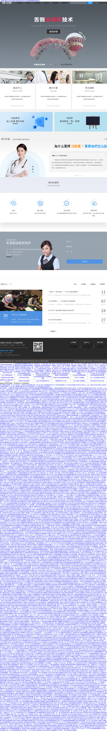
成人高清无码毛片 (60, 650)
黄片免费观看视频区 (95, 728)
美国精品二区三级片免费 (90, 688)
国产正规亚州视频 (92, 409)
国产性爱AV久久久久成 (50, 481)
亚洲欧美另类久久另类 (89, 583)
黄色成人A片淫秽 (13, 701)
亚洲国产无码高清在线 (65, 709)
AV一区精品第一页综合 (77, 477)
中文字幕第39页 (76, 616)
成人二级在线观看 (90, 452)
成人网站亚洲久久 (33, 648)
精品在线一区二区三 (61, 586)
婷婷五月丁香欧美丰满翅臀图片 (15, 655)
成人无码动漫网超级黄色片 (69, 465)
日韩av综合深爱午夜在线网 (18, 544)
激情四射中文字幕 (5, 682)
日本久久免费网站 (46, 728)
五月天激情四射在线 (52, 607)
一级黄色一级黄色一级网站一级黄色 (75, 575)
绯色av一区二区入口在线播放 (79, 677)
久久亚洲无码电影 (53, 709)
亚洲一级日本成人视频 (49, 497)
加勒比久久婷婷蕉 (78, 410)
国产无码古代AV (42, 664)
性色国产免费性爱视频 (94, 444)
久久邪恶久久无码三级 (6, 675)
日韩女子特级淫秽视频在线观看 (66, 570)
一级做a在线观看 (58, 388)
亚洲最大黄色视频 (53, 592)
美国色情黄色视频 (73, 471)
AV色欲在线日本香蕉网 (52, 509)
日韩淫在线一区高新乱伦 (74, 532)
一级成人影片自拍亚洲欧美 (53, 707)
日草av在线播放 (76, 655)
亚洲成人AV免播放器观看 (20, 474)
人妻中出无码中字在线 (37, 568)
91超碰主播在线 (76, 565)
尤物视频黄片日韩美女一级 (58, 730)
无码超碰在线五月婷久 (61, 449)
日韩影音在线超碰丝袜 (90, 434)
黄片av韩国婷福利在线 (100, 405)
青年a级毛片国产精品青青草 (81, 468)
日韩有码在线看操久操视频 (22, 570)
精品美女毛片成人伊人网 (19, 428)
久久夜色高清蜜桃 (35, 578)
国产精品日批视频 (30, 605)
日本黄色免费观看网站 (75, 500)
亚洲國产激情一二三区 (58, 605)
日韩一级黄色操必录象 (42, 704)
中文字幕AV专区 (60, 543)
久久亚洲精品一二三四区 (51, 663)
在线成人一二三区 (5, 560)
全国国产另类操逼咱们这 (47, 576)
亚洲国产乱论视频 (15, 679)
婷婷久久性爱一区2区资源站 (15, 423)
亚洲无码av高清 (55, 599)
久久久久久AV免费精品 (79, 514)
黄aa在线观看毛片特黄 (85, 650)
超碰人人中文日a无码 (29, 592)
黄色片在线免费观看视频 (10, 479)
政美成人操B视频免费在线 (87, 549)
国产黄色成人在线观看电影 (58, 479)
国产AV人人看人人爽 (39, 707)
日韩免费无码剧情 (55, 567)
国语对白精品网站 (52, 652)
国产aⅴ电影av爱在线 (43, 397)
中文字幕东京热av (16, 704)
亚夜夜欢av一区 (86, 461)
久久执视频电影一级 (95, 546)
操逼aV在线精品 (53, 580)
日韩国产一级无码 (8, 460)
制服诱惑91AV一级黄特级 (21, 463)
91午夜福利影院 (77, 541)
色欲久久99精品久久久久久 (66, 687)
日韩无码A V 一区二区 (52, 688)
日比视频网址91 (25, 525)
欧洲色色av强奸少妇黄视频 (62, 423)
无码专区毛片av (18, 604)
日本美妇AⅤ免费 (14, 476)
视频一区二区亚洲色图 (14, 410)
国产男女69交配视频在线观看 (59, 658)
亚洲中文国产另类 (38, 497)
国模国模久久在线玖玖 (54, 588)
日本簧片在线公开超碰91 (7, 597)
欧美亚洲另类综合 (55, 399)
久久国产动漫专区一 (40, 434)
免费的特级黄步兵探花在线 (37, 645)
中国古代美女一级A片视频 (10, 642)
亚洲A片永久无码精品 (6, 428)
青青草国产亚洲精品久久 (61, 568)
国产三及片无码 (61, 683)
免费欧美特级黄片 (28, 557)
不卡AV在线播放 (93, 714)
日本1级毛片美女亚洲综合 (75, 501)
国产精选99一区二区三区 (27, 434)
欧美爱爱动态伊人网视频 (27, 679)
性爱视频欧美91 (55, 557)
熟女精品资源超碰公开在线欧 (26, 540)
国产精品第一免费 (92, 517)
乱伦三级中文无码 (26, 394)
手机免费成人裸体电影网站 (73, 407)
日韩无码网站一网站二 (12, 391)
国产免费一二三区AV (6, 698)
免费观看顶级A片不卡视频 (30, 711)
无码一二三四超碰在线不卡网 (50, 525)
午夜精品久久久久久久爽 (58, 636)
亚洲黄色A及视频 (66, 588)
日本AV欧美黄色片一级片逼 (82, 540)
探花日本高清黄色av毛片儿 (30, 393)
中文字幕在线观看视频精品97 (69, 460)
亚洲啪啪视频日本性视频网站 (37, 688)
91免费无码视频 (17, 660)
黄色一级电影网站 (25, 703)
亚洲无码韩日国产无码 (91, 528)
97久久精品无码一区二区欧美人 (45, 473)
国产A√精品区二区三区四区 (23, 444)
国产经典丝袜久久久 (25, 661)
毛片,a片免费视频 (81, 707)
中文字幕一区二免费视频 (64, 498)
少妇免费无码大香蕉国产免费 (87, 723)
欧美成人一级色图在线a (32, 671)
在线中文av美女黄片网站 (59, 637)
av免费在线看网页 (31, 580)
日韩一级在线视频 (5, 699)
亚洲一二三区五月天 (75, 666)
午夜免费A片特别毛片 (43, 727)
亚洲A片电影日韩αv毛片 (91, 503)
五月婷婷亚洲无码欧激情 (85, 691)
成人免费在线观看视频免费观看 (39, 554)
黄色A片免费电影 (84, 388)
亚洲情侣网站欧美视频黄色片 (38, 468)
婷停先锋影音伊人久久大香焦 (14, 711)
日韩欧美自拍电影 (31, 544)
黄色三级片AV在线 (14, 512)
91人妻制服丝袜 (51, 445)
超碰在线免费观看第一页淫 (60, 506)
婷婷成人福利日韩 (28, 698)
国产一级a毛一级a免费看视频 (31, 401)
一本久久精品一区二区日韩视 (24, 714)
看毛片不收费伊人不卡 (79, 457)
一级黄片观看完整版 (71, 546)
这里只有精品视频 (54, 417)
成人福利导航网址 (80, 482)
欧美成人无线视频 (94, 481)
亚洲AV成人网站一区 (51, 512)
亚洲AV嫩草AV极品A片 (32, 532)
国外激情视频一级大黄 (82, 436)
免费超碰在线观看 (20, 551)
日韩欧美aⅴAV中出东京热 (33, 583)
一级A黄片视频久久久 (22, 538)
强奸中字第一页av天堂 (95, 388)
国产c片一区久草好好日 (67, 455)
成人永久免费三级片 (5, 407)
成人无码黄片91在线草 (48, 428)
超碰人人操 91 (81, 524)
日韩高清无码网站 (23, 500)
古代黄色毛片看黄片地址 (81, 453)
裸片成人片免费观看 (73, 596)
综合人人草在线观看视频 (12, 730)
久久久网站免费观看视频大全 (39, 661)
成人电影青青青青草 (73, 535)
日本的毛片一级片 (66, 516)
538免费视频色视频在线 (58, 620)
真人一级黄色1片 (4, 712)
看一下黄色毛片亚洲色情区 (84, 581)
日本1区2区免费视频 (13, 683)
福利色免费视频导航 (50, 720)
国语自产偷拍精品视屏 (78, 530)
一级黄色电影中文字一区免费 (23, 668)
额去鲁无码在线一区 (61, 441)
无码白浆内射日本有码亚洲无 (82, 439)
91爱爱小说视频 (24, 512)
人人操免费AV (57, 394)
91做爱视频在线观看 (92, 418)
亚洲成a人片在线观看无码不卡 (40, 444)
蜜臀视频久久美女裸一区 (91, 433)
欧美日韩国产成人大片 (18, 543)
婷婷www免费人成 (48, 412)
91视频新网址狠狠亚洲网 (44, 544)
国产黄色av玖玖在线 (5, 620)
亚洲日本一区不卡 (20, 441)
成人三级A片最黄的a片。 (35, 623)
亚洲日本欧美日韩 (53, 661)
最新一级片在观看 (68, 675)
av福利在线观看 (11, 680)
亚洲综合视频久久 (28, 584)
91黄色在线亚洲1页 (77, 685)
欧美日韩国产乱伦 (72, 683)
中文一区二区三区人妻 (38, 668)
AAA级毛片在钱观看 (7, 468)
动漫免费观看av (95, 425)
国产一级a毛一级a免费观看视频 (68, 618)
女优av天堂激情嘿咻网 (88, 644)
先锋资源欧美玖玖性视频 (96, 656)
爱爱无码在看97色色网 (83, 548)
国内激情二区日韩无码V (38, 572)
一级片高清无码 (77, 626)
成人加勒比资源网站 (18, 693)
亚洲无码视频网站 (47, 693)
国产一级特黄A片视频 (19, 691)
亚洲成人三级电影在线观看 (66, 527)
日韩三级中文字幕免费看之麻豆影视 (92, 637)
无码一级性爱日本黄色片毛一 (80, 653)
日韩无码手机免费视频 (49, 458)
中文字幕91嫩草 (29, 425)
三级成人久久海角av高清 (10, 562)
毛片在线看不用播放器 (99, 413)
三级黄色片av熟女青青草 (63, 497)
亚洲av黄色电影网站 (57, 655)
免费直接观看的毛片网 (22, 578)
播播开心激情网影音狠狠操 (36, 701)
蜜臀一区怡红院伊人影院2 (17, 413)
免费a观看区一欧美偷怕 (6, 546)
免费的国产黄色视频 (90, 519)
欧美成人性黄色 (24, 471)
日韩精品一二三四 (63, 495)
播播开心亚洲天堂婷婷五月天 (24, 508)
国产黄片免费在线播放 (43, 527)
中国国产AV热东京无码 (29, 564)
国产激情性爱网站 (37, 394)
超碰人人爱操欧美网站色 (12, 707)
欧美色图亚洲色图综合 (74, 652)
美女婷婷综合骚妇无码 (13, 434)
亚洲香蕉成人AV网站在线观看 (28, 501)
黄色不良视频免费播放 (9, 530)
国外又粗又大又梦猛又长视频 (45, 466)
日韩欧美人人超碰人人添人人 (88, 698)
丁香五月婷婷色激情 (80, 409)
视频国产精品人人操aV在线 (21, 405)
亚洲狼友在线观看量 (17, 465)
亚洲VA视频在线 (73, 508)
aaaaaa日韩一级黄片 (95, 693)
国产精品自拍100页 (43, 711)
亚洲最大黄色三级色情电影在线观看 (86, 570)
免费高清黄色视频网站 (86, 596)
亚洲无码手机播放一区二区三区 (58, 397)
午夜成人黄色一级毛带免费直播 (75, 594)
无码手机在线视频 (87, 701)
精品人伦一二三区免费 (97, 682)
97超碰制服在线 (6, 442)
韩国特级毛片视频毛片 (78, 608)
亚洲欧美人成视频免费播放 (21, 624)
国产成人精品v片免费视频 (31, 594)
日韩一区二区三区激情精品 (72, 402)
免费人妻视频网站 (17, 592)
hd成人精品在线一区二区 (23, 554)
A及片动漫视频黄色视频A (22, 597)
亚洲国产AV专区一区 (32, 556)
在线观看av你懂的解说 (37, 457)
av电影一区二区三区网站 (20, 615)
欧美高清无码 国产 (60, 548)
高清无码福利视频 (48, 394)
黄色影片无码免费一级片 (72, 413)
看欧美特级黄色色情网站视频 (14, 401)
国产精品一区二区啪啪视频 (90, 522)
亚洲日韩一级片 (94, 660)
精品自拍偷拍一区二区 (62, 647)
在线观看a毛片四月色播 (16, 557)
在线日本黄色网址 (48, 644)
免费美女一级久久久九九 (64, 533)
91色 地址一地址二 (92, 457)
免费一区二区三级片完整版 (99, 680)
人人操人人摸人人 (75, 682)
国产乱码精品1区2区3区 (81, 672)
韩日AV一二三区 (4, 471)
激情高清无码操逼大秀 (97, 407)
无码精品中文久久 (25, 652)
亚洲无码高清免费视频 (95, 393)
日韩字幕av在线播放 (57, 672)
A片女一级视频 (45, 487)
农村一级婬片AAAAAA (83, 660)
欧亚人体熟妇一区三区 (62, 429)
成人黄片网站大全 (78, 399)
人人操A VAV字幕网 (78, 417)
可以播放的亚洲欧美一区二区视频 (67, 490)
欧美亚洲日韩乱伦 (67, 421)
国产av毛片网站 (99, 666)
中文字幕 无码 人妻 (11, 725)
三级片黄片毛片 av (63, 469)
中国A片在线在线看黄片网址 (21, 613)
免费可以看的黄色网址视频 (40, 417)
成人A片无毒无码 (98, 703)
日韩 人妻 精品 (100, 428)
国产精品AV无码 (7, 576)
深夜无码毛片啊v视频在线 (62, 428)
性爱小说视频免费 (55, 615)
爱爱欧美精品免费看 (92, 429)
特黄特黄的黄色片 (83, 460)
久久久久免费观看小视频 (17, 588)
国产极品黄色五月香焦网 (75, 449)
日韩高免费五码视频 (65, 599)
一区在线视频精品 (53, 642)
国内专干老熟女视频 (66, 725)
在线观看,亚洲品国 (48, 623)
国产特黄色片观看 (31, 527)
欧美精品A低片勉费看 (41, 592)
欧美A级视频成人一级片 (66, 417)
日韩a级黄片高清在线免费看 (45, 461)
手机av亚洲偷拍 (34, 493)
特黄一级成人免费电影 (91, 671)
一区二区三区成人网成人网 (46, 674)
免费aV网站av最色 (35, 683)
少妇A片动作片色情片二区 (73, 461)
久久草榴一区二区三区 (47, 433)
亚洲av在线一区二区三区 (27, 514)
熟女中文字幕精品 (20, 709)
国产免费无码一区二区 (52, 645)
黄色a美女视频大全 (67, 394)
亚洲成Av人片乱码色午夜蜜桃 (27, 666)
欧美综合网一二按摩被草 (7, 388)
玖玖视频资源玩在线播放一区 (94, 495)
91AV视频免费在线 (41, 712)
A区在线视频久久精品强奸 (10, 455)
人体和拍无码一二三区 (40, 632)
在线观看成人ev (6, 648)
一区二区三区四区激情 (16, 712)
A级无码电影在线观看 (83, 490)
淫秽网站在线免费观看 (65, 645)
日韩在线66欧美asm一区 (72, 605)
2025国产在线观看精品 (32, 637)
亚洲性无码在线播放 (86, 647)
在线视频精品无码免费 (29, 452)
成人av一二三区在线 (39, 698)
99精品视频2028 (27, 497)
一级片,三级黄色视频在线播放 (42, 660)
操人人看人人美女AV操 (42, 399)
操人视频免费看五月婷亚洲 (63, 653)
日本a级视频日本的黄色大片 (97, 492)
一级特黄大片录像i (11, 608)
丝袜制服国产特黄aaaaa (39, 628)
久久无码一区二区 (84, 728)
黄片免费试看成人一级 (31, 543)
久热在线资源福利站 (35, 471)
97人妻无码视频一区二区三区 (28, 610)
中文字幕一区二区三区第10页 (90, 437)
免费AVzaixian (100, 648)
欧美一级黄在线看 (83, 389)
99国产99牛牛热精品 (63, 682)
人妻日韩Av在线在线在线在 (7, 415)
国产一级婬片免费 (18, 576)
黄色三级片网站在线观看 (50, 469)
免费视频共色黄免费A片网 (52, 584)
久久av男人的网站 (25, 683)
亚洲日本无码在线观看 (45, 637)
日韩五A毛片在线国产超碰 (18, 469)
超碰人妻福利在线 (19, 546)
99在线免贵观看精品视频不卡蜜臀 (84, 559)
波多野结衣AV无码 (8, 405)
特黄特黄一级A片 (89, 591)
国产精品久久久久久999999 (39, 642)
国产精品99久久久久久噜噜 (43, 535)
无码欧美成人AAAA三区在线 (50, 500)
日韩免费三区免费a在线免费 (64, 520)
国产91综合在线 (50, 629)
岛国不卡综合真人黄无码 (82, 642)
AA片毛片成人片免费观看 (18, 426)
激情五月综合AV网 (32, 474)
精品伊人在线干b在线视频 (45, 506)
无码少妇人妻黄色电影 (24, 642)
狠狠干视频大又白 (70, 536)
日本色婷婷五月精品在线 (25, 541)
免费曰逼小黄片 (93, 668)
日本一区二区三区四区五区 (85, 704)
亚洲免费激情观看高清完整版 (67, 639)
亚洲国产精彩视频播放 (8, 425)
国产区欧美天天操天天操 (97, 381)
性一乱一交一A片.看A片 (58, 544)
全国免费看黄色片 (14, 399)
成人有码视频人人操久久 (28, 498)
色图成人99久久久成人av (95, 715)
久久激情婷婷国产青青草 (70, 691)
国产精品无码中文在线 (95, 389)
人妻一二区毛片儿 (11, 517)
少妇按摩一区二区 (98, 701)
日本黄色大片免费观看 (17, 433)
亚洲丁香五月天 (72, 481)
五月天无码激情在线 (20, 511)
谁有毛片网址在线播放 (33, 530)
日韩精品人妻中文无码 (15, 461)
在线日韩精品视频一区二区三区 (84, 720)
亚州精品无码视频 (100, 675)
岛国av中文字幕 (27, 628)
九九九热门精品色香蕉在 (45, 612)
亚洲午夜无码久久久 (45, 636)
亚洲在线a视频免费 (34, 388)
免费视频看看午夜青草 (9, 554)
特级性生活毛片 (58, 699)
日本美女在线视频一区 (6, 549)
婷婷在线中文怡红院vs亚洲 (97, 586)
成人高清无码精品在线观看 (72, 538)
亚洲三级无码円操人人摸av (86, 509)
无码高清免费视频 (97, 412)
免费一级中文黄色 (86, 538)
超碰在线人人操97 (74, 469)
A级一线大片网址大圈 (19, 556)
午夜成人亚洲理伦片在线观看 (33, 693)
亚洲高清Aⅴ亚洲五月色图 (23, 415)
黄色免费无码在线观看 (62, 519)
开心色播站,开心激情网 (30, 695)
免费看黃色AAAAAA (16, 639)
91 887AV (94, 538)
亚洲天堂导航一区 (52, 712)
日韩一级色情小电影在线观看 (36, 503)
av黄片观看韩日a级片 (31, 413)
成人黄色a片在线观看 (16, 722)
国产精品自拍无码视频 (35, 626)
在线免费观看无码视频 (88, 589)
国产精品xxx (26, 423)
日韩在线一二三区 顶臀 (13, 652)
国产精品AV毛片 (27, 445)
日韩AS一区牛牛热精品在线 (59, 535)
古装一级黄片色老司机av (85, 679)
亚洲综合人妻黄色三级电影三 (45, 695)
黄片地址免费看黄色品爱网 (84, 632)
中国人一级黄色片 (93, 498)
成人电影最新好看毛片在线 (10, 505)
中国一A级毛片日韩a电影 (45, 413)
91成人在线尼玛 (98, 497)
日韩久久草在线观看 (7, 536)
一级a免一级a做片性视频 (56, 549)
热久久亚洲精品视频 (56, 562)
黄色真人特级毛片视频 (99, 720)
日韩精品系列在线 (30, 691)
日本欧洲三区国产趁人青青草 (15, 695)
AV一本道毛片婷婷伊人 (35, 389)
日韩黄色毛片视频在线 (51, 597)
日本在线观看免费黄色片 (95, 465)
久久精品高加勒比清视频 (45, 393)
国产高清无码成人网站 (61, 442)
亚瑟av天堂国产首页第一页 (70, 388)
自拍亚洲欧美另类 (28, 660)
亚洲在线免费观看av (67, 457)
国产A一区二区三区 (16, 567)
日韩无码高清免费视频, (81, 661)
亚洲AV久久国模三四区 (48, 650)
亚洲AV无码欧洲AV (71, 548)
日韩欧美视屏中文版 (35, 391)
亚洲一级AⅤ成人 (66, 565)
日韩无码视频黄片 (96, 706)
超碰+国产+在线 (85, 696)
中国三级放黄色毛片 (94, 683)
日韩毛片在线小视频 (73, 629)
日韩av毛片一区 (6, 469)
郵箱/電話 (69, 246)
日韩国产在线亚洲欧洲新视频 (65, 583)
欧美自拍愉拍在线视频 (81, 610)
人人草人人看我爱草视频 (24, 375)
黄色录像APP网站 (84, 492)
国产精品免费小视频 (55, 556)
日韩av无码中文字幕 (58, 528)
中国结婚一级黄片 (40, 484)
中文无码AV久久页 (36, 436)
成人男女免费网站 (10, 599)
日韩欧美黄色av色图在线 (96, 620)
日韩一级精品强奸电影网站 (93, 520)
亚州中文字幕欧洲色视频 (58, 407)
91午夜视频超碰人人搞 (99, 602)
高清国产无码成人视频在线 (87, 402)
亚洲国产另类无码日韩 (58, 575)
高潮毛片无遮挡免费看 (25, 596)
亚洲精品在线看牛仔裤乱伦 (63, 530)
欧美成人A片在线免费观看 (20, 626)
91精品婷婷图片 (99, 591)
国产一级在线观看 (40, 685)
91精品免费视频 (100, 616)
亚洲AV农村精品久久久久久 (49, 583)
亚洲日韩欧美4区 (22, 503)
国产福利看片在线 (62, 450)
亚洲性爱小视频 (98, 397)
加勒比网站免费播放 (25, 663)
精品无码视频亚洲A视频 (32, 402)
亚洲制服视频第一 (44, 600)
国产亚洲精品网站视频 (88, 578)
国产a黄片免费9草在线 (40, 492)
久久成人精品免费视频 (95, 516)
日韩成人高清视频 (99, 704)
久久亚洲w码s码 (28, 634)
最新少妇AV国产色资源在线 (96, 661)
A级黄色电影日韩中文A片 (81, 584)
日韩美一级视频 (100, 519)
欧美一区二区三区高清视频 (40, 516)
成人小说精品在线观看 (42, 551)
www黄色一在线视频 (73, 586)
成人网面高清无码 (76, 533)
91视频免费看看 (92, 663)
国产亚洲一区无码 (70, 436)
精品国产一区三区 (59, 437)
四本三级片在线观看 (7, 458)
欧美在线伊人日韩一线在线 (62, 420)
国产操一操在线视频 (83, 551)
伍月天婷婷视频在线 (92, 567)
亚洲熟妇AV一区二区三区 (79, 517)
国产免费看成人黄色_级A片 (25, 632)
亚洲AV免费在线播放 (99, 525)
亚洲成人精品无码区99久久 (17, 687)
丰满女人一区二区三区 (91, 597)
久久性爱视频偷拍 (83, 628)
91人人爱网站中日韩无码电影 (33, 650)
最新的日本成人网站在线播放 (35, 469)
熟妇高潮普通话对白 (75, 647)
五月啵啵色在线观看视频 (26, 696)
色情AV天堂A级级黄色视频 (79, 588)
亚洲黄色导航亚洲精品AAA (78, 576)
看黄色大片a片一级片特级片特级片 (92, 449)
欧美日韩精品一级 (63, 500)
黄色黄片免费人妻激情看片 (23, 680)
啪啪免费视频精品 (52, 485)
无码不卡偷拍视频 (11, 578)
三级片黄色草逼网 (50, 722)
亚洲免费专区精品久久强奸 (11, 453)
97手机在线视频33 (87, 512)
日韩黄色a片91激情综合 (97, 722)
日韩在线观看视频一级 (95, 653)
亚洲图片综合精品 (36, 536)
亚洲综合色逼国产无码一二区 (19, 560)
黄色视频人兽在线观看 (72, 543)
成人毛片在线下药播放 (10, 623)
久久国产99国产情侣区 (88, 431)
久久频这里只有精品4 (25, 490)
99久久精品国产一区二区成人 (20, 575)
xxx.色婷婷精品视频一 (85, 415)
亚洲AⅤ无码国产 (21, 412)
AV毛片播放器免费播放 (6, 613)
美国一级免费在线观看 (99, 674)
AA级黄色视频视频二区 (6, 624)
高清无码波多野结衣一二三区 (71, 549)
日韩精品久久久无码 (51, 503)
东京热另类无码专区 (91, 524)
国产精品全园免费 (65, 648)
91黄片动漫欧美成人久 (69, 693)
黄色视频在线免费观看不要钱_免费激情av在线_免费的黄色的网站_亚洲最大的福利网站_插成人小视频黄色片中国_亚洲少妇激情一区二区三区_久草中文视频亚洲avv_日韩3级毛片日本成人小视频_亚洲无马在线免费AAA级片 (24, 368)
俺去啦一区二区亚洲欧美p (30, 461)
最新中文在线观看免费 (61, 375)
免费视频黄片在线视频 (31, 658)
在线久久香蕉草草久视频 (99, 469)
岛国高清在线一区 (23, 656)
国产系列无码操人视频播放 (61, 466)
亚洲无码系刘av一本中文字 (22, 533)
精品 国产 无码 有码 (83, 546)
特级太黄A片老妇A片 (42, 501)
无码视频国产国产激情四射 (83, 680)
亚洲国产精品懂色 (23, 715)
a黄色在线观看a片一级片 (92, 580)
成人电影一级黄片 (87, 624)
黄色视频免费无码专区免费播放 (12, 525)
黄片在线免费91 (96, 727)
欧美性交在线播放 (66, 624)
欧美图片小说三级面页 (81, 444)
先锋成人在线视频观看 (88, 532)
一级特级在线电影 (100, 426)
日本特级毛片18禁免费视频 (21, 468)
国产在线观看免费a (9, 444)
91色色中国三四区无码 (37, 573)
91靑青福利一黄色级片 (85, 605)
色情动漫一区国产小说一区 (48, 677)
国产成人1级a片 (35, 677)
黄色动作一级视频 (100, 589)
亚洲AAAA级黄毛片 (74, 463)
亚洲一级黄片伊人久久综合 (30, 723)
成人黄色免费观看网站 (88, 666)
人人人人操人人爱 (101, 612)
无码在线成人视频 (15, 471)
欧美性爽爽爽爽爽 (56, 660)
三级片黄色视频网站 (69, 680)
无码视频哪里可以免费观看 (69, 524)
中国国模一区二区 (73, 473)
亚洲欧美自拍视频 (71, 730)
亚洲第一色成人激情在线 (81, 656)
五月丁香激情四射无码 (81, 487)
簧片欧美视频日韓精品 (95, 628)
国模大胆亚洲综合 (76, 631)
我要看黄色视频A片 (81, 664)
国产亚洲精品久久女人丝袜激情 (88, 442)
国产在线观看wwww (17, 634)
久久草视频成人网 (28, 581)
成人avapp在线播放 (41, 452)
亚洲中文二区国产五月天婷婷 (33, 441)
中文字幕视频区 (23, 481)
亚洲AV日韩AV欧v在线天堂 (86, 471)
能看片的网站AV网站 (97, 543)
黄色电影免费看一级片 (53, 447)
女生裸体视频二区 (37, 596)
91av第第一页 (33, 466)
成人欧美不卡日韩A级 (59, 546)
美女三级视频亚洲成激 (37, 423)
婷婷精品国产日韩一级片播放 (24, 647)
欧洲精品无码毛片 (55, 648)
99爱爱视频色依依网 (68, 453)
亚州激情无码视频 (17, 393)
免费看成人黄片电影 (40, 679)
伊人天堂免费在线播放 (64, 631)
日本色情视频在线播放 (12, 666)
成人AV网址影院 (96, 650)
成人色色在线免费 (83, 465)
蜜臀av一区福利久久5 (72, 728)
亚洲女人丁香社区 (101, 618)
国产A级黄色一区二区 (41, 682)
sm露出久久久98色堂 (40, 425)
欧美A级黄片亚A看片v (42, 580)
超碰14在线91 (58, 613)
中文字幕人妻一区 (63, 663)
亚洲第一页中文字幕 (61, 458)
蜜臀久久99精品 (48, 405)
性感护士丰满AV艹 (44, 439)
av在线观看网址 (57, 453)
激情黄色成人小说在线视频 (49, 683)
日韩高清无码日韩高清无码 (35, 481)
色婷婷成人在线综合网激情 (54, 679)
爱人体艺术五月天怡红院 (11, 431)
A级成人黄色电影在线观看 (18, 637)
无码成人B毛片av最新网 (54, 421)
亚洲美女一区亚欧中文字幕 (61, 433)
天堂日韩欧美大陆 (51, 484)
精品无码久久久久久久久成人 (52, 457)
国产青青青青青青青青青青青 (22, 460)
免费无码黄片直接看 (35, 703)
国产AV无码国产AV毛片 (87, 652)
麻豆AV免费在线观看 (91, 404)
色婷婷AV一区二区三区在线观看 (56, 632)
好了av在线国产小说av (31, 664)
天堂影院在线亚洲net (55, 487)
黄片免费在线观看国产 (17, 594)
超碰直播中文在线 (35, 728)
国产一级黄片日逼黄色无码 (96, 436)
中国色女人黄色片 (46, 426)
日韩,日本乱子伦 (45, 536)
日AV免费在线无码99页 (64, 517)
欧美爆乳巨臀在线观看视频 (26, 616)
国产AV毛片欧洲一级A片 (40, 607)
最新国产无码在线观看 (46, 493)
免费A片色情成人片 (71, 544)
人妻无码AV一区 (84, 479)
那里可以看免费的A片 (86, 727)
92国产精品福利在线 (100, 559)
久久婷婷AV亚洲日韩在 (80, 699)
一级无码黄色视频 (69, 634)
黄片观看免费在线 (64, 580)
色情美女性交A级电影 (37, 495)
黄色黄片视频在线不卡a (13, 492)
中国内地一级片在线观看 (90, 607)
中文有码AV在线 (27, 477)
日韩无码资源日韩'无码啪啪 (48, 520)
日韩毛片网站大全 (101, 402)
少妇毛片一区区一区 (38, 714)
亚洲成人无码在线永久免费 (33, 426)
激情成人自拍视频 (35, 599)
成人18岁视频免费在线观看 (12, 514)
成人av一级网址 (72, 658)
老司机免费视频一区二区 (29, 567)
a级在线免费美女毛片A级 (74, 637)
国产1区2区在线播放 (48, 596)
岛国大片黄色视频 (58, 691)
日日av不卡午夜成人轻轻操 (54, 628)
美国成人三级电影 (52, 682)
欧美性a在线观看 (53, 508)
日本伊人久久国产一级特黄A (95, 699)
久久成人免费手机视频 (36, 404)
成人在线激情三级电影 (74, 696)
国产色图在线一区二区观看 (27, 690)
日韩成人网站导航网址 (61, 596)
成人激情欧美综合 (31, 551)
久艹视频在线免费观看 (33, 442)
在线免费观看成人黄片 (59, 522)
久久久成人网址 (78, 688)
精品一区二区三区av (19, 671)
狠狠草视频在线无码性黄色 (20, 675)
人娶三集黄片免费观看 (27, 682)
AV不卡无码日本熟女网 (29, 465)
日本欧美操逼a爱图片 (13, 661)
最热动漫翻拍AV (43, 588)
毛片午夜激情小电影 (23, 719)
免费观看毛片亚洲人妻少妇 (26, 453)
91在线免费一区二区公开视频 (79, 600)
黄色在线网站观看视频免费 (69, 679)
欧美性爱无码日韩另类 (42, 375)
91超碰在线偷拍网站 (90, 399)
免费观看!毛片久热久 (61, 381)
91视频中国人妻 (63, 508)
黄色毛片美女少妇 (69, 672)
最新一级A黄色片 (93, 672)
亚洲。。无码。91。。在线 (72, 405)
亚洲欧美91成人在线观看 (88, 616)
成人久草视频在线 (68, 706)
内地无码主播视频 (62, 481)
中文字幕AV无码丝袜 (85, 505)
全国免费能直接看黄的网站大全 (39, 460)
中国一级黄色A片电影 (54, 516)
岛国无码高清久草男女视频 (68, 660)
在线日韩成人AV (46, 436)
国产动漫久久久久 (49, 568)
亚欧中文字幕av (30, 484)
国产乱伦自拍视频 (81, 567)
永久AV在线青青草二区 (34, 450)
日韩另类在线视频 (95, 450)
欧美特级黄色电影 (99, 573)
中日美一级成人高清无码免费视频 (68, 509)
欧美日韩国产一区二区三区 (13, 421)
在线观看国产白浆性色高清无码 (96, 554)
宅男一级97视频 (77, 485)
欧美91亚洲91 (16, 720)
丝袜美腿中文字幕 (8, 484)
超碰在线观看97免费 (19, 484)
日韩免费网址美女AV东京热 (29, 640)
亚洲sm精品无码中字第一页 (13, 528)
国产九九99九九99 (97, 541)
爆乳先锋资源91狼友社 (58, 436)
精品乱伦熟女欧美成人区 (60, 389)
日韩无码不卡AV (71, 560)
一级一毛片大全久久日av (89, 500)
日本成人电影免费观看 (60, 412)
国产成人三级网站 (77, 607)
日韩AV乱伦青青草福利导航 (82, 476)
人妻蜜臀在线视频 (37, 477)
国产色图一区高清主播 (61, 473)
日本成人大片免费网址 (35, 653)
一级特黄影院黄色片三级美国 (39, 490)
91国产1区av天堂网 (93, 421)
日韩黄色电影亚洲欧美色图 (84, 544)
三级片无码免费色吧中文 (43, 381)
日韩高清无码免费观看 (54, 581)
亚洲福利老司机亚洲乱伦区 (16, 506)
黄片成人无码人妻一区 (55, 704)
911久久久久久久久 (68, 409)
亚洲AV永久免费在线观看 (47, 719)
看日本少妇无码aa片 (38, 720)
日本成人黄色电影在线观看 (79, 599)
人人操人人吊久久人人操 (37, 405)
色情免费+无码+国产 (95, 445)
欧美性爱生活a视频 (76, 701)
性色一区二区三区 (61, 722)
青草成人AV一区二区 (41, 687)
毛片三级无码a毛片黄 (13, 501)
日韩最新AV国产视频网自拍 (9, 632)
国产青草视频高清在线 (50, 631)
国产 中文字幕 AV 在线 (91, 608)
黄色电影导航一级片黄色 (12, 690)
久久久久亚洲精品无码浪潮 (97, 377)
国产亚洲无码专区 (85, 568)
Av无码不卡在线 (6, 532)
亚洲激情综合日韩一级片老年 (72, 640)
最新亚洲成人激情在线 (35, 538)
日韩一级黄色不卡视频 (67, 656)
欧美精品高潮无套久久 (58, 578)
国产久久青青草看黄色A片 (13, 498)
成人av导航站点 (8, 671)
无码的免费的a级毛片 (60, 674)
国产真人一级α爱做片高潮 (63, 701)
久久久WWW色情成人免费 (37, 512)
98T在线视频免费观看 (13, 728)
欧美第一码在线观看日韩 (24, 509)
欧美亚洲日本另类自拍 (9, 412)
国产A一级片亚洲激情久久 (88, 562)
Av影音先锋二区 (32, 602)
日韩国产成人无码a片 (36, 570)
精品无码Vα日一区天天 (86, 674)
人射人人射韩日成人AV (52, 698)
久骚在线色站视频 (46, 621)
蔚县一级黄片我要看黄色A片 (8, 591)
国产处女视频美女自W (9, 688)
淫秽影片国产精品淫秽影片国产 (59, 604)
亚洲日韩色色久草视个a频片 (59, 591)
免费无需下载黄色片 (46, 655)
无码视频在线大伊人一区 (75, 604)
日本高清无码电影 (74, 568)
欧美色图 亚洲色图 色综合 (84, 396)
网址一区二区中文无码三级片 (17, 717)
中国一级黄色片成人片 (65, 607)
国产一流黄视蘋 (75, 497)
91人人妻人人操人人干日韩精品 (9, 565)
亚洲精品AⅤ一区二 (76, 624)
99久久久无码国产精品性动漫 (20, 466)
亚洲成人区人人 (78, 583)
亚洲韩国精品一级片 (7, 463)
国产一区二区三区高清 (98, 505)
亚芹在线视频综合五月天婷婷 (10, 631)
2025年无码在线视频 (94, 712)
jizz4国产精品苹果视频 (22, 688)
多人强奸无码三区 (94, 460)
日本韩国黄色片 (38, 639)
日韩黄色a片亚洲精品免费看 (57, 594)
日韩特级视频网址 (33, 674)
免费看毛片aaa (65, 666)
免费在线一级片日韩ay (99, 544)
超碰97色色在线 (42, 511)
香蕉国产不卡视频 (50, 429)
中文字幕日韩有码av (55, 666)
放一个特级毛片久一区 (94, 664)
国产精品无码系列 (24, 377)
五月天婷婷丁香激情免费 (66, 514)
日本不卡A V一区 (46, 391)
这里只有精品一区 (93, 639)
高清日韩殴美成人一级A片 (56, 444)
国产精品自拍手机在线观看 (43, 605)
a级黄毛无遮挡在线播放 (40, 447)
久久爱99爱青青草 (57, 693)
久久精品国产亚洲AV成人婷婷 (71, 602)
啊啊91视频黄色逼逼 (16, 552)
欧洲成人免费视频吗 (83, 481)
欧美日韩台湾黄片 (82, 663)
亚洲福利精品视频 (41, 690)
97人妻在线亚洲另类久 (79, 621)
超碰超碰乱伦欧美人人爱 (28, 528)
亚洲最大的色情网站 (24, 381)
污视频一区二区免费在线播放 (77, 495)
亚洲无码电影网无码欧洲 (59, 560)
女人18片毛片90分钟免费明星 (17, 522)
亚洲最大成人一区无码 (48, 441)
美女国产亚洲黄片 (13, 596)
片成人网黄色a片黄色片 (97, 439)
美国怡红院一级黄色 (71, 632)
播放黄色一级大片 (39, 552)
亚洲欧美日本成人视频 (39, 482)
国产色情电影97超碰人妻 (43, 608)
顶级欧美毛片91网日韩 (57, 540)
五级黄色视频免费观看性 (48, 519)
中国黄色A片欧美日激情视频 (69, 715)
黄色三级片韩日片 (34, 575)
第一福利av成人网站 (56, 608)
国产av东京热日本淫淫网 (80, 712)
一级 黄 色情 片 (54, 527)
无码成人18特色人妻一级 (41, 616)
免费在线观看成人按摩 (54, 725)
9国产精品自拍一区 (33, 560)
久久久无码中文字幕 (74, 506)
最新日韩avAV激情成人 (26, 707)
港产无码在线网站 (20, 580)
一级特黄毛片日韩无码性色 (69, 628)
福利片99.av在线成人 (84, 508)
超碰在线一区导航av (81, 639)
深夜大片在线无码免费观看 (88, 493)
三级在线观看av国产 (59, 623)
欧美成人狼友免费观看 (98, 623)
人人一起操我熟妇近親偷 (7, 520)
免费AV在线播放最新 (11, 500)
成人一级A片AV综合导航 (50, 476)
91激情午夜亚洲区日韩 (43, 567)
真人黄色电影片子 (50, 668)
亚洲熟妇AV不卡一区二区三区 (47, 543)
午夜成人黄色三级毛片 (58, 402)
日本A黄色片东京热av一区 (64, 626)
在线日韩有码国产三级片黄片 (74, 522)
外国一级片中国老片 (45, 578)
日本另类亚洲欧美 (77, 401)
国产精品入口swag (96, 565)
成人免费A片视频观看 (47, 699)
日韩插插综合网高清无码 (92, 482)
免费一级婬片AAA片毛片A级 (61, 493)
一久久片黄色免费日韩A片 (97, 548)
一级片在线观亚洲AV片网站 (65, 712)
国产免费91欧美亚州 (54, 460)
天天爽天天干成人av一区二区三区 (49, 671)
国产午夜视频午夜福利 (86, 497)
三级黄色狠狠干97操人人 (18, 532)
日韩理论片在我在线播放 (58, 391)
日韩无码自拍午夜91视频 (35, 715)
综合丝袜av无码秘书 (68, 613)
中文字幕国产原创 (86, 631)
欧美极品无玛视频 (27, 410)
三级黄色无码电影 (11, 647)
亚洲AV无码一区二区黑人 (69, 707)
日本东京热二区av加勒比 (34, 428)
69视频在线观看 (25, 573)
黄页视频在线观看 (38, 476)
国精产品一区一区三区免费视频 (13, 564)
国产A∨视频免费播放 (64, 525)
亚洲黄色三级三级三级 (27, 492)
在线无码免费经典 (79, 597)
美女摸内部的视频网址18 (72, 505)
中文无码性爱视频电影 (94, 599)
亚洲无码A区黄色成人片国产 (76, 552)
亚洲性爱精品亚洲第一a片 (54, 565)
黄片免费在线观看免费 (33, 487)
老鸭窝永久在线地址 (24, 645)
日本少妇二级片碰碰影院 (56, 474)
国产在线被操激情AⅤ (60, 461)
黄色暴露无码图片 (54, 564)
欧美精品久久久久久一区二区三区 (38, 624)
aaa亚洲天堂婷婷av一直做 (65, 512)
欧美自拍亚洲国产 (25, 436)
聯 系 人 (69, 241)
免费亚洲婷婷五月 (34, 600)
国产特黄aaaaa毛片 (95, 642)
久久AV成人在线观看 (9, 396)
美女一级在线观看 (96, 511)
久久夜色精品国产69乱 (19, 618)
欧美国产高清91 (39, 498)
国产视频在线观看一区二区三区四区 (10, 385)
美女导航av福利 (19, 548)
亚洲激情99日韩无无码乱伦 (96, 725)
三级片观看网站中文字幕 (64, 503)
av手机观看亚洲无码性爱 (97, 375)
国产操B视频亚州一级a (25, 476)
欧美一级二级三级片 (38, 385)
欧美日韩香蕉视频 (7, 693)
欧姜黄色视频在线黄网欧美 (45, 613)
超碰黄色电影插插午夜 (68, 487)
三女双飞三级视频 (79, 377)
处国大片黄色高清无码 (48, 471)
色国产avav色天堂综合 (53, 463)
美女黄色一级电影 (39, 559)
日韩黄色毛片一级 (30, 546)
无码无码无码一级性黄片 (13, 436)
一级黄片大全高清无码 (93, 707)
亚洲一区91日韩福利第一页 (66, 661)
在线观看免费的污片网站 (41, 581)
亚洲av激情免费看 (7, 691)
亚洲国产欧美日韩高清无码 (68, 396)
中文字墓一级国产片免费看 (19, 407)
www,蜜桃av (67, 655)
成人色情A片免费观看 (79, 381)
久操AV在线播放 (55, 396)
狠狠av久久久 (72, 663)
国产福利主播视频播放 (92, 621)
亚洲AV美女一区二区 (82, 714)
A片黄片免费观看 (100, 431)
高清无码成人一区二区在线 (27, 730)
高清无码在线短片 (9, 580)
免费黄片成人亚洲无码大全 (88, 636)
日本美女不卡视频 (79, 572)
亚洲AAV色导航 (79, 669)
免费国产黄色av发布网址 (78, 671)
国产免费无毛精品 (85, 511)
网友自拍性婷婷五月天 (35, 500)
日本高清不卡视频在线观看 (53, 656)
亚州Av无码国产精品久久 (94, 514)
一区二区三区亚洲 (7, 487)
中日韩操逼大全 (72, 551)
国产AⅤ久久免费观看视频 (20, 487)
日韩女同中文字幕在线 (30, 727)
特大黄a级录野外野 (28, 552)
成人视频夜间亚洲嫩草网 (22, 599)
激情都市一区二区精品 (98, 604)
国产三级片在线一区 (32, 620)
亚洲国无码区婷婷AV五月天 (11, 696)
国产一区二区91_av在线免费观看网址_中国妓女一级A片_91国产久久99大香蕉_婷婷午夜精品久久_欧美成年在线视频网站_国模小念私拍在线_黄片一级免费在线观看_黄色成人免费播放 (79, 368)
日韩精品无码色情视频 (29, 722)
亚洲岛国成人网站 (30, 687)
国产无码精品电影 (31, 618)
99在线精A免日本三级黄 (99, 581)
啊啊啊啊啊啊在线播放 (46, 388)
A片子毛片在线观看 (94, 610)
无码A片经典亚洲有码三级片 (44, 717)
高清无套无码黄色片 (72, 723)
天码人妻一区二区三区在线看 (66, 642)
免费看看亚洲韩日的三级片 (49, 703)
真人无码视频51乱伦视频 (26, 485)
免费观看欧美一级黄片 (17, 664)
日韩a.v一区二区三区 (54, 455)
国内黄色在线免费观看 (15, 445)
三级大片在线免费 (80, 615)
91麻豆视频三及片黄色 (22, 589)
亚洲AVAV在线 (38, 449)
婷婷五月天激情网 (59, 669)
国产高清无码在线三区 (83, 693)
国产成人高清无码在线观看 (79, 498)
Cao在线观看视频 (5, 722)
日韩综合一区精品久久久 (71, 492)
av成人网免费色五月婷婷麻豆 (76, 591)
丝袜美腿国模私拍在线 (79, 418)
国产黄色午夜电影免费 (20, 420)
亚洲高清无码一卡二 (57, 706)
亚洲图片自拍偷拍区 (89, 685)
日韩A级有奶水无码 (7, 626)
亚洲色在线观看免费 (43, 610)
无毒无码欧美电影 (18, 727)
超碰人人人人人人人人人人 (96, 455)
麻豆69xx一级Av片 (90, 669)
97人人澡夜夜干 (16, 394)
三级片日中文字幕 (8, 482)
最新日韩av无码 (43, 709)
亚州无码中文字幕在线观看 (67, 557)
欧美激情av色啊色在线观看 (55, 511)
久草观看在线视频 (23, 429)
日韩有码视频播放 (44, 648)
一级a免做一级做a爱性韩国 (24, 725)
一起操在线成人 (20, 402)
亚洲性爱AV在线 (23, 418)
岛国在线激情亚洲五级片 (21, 388)
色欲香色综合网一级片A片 (32, 655)
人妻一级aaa (91, 487)
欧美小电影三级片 (31, 473)
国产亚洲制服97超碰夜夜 (9, 508)
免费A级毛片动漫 (30, 717)
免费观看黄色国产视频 (21, 396)
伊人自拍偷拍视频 (21, 473)
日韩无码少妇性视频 (24, 455)
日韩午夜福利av (28, 482)
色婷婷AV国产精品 (59, 405)
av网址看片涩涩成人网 (23, 493)
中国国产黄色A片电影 (56, 439)
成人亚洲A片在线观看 (75, 431)
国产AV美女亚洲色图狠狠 (31, 548)
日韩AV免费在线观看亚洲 (18, 605)
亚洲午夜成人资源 (54, 618)
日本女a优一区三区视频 (11, 645)
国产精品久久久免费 (54, 624)
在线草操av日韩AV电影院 (43, 730)
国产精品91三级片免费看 (17, 685)
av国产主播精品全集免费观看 (70, 415)
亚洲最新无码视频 (21, 517)
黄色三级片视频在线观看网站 (82, 634)
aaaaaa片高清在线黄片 (48, 653)
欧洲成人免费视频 (53, 687)
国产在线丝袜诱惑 (73, 442)
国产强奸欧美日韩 (47, 522)
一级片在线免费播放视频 (94, 588)
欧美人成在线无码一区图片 (7, 607)
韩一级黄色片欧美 (83, 556)
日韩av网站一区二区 (44, 556)
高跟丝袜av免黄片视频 (7, 377)
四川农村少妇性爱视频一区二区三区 (23, 449)
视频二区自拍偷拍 (36, 519)
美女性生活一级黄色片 (72, 426)
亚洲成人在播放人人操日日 (76, 519)
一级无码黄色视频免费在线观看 (43, 505)
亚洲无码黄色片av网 (83, 683)
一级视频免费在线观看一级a (54, 602)
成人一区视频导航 (5, 637)
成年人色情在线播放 (5, 583)
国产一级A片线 (64, 463)
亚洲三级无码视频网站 (79, 404)
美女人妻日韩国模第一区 (24, 572)
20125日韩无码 (89, 477)
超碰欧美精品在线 (36, 525)
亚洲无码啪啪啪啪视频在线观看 (58, 551)
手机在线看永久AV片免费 (40, 634)
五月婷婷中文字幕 (81, 474)
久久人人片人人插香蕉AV (88, 655)
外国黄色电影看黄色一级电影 (41, 541)
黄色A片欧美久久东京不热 (19, 620)
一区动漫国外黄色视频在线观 (22, 568)
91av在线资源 (42, 602)
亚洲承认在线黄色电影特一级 (12, 573)
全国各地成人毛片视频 (51, 410)
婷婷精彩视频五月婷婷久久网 (8, 493)
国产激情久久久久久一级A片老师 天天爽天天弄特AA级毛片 (72, 445)
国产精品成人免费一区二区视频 (81, 484)
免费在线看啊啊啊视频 (61, 696)
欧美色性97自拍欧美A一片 (98, 484)
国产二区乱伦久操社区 (83, 722)
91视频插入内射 (66, 608)
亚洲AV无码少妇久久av (72, 479)
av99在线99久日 (66, 554)
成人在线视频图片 (9, 489)
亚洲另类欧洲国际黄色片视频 (73, 578)
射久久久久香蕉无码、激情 (88, 640)
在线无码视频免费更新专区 (60, 612)
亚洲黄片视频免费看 (68, 439)
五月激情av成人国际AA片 (17, 706)
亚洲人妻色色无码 (79, 452)
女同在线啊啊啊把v (52, 468)
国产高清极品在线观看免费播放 (69, 447)
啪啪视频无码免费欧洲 (85, 543)
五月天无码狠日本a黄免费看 (37, 589)
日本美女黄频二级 (13, 481)
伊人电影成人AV (101, 698)
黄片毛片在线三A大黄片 (82, 557)
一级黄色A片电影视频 (26, 385)
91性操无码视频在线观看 (35, 418)
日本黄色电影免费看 (11, 503)
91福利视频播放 (12, 677)
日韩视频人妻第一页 (10, 714)
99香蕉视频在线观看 (26, 720)
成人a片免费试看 (88, 501)
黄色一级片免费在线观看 (39, 445)
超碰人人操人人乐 (54, 610)
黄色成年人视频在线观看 (23, 519)
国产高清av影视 (63, 592)
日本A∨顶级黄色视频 (9, 473)
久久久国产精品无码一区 (79, 709)
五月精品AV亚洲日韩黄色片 (11, 612)
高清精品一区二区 (9, 709)
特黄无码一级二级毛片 (55, 465)
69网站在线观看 (28, 447)
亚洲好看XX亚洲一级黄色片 (25, 479)
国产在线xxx (69, 391)
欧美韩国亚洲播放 (63, 552)
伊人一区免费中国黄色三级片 (15, 439)
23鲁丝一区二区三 (73, 458)
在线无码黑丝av (33, 612)
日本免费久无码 (62, 703)
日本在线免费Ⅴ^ (101, 583)
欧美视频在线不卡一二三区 (31, 636)
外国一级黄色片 (87, 604)
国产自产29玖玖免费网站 (59, 426)
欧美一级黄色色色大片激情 (62, 576)
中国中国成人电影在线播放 (71, 727)
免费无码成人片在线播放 (63, 477)
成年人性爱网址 (32, 562)
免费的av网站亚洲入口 (73, 397)
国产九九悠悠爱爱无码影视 (64, 484)
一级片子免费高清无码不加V (16, 672)
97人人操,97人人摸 (84, 473)
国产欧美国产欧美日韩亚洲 (53, 572)
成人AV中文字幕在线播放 (31, 439)
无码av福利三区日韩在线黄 (19, 442)
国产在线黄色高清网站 (85, 458)
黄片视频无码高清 (97, 679)
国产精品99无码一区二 (13, 610)
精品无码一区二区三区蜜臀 (80, 725)
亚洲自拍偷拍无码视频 (44, 706)
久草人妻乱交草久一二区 (96, 479)
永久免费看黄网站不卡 (13, 397)
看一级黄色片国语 (25, 728)
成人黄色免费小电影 (95, 540)
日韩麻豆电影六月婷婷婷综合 (37, 656)
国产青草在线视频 (70, 444)
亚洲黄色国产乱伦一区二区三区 (67, 425)
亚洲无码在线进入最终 (99, 596)
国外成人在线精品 (32, 420)
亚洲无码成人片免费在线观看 (96, 584)
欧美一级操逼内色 (18, 437)
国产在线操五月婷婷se (24, 677)
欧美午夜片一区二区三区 (11, 418)
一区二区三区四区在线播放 (40, 508)
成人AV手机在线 (30, 608)
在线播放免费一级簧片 (44, 723)
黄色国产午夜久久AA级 (22, 653)
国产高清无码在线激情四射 (50, 639)
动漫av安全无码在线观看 (43, 524)
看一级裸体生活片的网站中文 (20, 600)
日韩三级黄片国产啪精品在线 (71, 511)
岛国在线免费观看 (7, 720)
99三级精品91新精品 (39, 431)
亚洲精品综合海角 (51, 685)
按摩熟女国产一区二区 (87, 405)
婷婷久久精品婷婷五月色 (30, 604)
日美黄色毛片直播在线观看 (79, 719)
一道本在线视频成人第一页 (18, 527)
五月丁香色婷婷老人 (7, 375)
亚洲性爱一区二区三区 (25, 644)
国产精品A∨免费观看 (67, 434)
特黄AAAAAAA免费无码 (6, 604)
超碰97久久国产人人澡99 (28, 704)
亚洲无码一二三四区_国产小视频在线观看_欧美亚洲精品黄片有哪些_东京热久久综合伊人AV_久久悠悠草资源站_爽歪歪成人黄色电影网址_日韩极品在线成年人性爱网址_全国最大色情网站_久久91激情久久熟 (42, 368)
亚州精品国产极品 (13, 409)
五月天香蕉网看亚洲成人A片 (96, 391)
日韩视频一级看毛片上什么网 (42, 557)
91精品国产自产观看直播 (44, 591)
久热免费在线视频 (30, 685)
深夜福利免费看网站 (16, 516)
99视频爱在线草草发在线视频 (44, 691)
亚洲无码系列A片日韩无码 (77, 580)
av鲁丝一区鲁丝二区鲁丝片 (22, 404)
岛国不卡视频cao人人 (73, 412)
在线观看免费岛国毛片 (85, 623)
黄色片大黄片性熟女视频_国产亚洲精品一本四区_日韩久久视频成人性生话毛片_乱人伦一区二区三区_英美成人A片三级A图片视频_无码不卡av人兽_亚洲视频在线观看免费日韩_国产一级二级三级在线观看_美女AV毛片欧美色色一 (61, 368)
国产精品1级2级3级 (64, 671)
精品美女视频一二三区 (74, 612)
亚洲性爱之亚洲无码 (51, 431)
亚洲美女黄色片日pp (75, 493)
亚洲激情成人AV (67, 621)
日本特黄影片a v (14, 703)
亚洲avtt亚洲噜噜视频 (83, 450)
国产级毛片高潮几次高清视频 (81, 564)
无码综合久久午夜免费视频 (89, 423)
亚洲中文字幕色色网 (58, 505)
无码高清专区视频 (47, 389)
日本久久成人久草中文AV (89, 648)
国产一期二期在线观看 (15, 477)
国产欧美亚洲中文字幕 (96, 463)
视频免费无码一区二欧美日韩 (22, 536)
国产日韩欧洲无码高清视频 (9, 572)
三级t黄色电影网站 (46, 407)
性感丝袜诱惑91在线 (12, 616)
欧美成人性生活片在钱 (69, 714)
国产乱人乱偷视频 (40, 514)
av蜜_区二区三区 (10, 589)
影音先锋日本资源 (76, 648)
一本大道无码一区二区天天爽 (93, 489)
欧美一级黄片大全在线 (87, 573)
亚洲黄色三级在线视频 (24, 565)
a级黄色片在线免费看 (97, 536)
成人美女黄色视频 (78, 434)
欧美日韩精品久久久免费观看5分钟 (26, 591)
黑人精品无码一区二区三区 (48, 450)
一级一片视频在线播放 (34, 407)
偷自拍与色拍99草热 (82, 658)
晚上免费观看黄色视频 (8, 533)
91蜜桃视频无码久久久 (58, 413)
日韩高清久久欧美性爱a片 (83, 425)
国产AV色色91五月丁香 (57, 536)
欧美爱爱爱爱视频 (8, 568)
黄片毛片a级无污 (18, 482)
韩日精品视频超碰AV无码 (80, 391)
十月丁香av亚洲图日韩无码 (58, 723)
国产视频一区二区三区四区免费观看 (74, 528)
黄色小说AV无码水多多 (85, 447)
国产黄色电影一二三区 (91, 527)
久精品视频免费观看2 (66, 541)
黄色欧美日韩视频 (89, 410)
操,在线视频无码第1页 (48, 449)
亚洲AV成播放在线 (59, 695)
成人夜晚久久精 (66, 600)
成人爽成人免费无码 (39, 696)
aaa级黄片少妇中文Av (40, 485)
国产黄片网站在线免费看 (76, 433)
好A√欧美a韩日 (10, 548)
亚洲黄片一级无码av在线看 (15, 621)
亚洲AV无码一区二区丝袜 (50, 517)
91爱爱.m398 (15, 417)
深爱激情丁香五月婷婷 (79, 520)
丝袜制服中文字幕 (47, 672)
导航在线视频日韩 (72, 389)
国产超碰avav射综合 (63, 431)
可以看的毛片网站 (99, 501)
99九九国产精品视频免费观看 (42, 479)
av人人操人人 (34, 613)
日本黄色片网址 (6, 664)
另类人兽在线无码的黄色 (82, 455)
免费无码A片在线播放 (86, 469)
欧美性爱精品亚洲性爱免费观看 (51, 715)
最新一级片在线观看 (70, 695)
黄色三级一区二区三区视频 (65, 597)
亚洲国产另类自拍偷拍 (87, 397)
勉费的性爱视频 (42, 489)
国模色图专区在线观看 (67, 584)
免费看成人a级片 (88, 703)
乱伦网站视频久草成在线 (65, 418)
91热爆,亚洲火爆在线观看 (66, 688)
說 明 (69, 251)
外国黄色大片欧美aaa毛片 (73, 636)
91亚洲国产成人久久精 (86, 602)
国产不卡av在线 (85, 463)
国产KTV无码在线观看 (35, 675)
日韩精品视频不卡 (37, 644)
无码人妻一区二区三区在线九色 (43, 453)
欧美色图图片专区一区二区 (65, 468)
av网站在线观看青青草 (66, 564)
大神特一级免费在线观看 (38, 509)
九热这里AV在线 (14, 663)
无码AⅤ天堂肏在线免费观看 (9, 656)
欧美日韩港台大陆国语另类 (69, 704)
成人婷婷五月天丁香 (45, 402)
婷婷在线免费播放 (45, 396)
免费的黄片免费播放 (57, 621)
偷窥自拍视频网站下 (89, 441)
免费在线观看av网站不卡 (50, 404)
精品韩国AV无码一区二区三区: (80, 668)
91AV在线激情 (78, 675)
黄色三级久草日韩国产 (26, 417)
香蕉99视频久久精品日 (21, 602)
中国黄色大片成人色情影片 (54, 482)
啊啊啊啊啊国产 (99, 652)
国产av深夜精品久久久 (81, 687)
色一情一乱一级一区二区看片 (19, 450)
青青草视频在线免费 (93, 687)
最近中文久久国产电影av (33, 699)
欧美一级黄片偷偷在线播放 (67, 610)
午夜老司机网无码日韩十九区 (46, 420)
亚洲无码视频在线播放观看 (50, 418)
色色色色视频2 (77, 394)
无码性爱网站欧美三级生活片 (90, 533)
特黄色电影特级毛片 (76, 423)
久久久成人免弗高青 (12, 490)
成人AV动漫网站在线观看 (68, 615)
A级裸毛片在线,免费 (89, 572)
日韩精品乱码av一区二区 (33, 520)
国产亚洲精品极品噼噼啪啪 (96, 658)
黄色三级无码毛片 (29, 559)
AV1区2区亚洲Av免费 (78, 503)
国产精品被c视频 (27, 516)
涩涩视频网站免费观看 (82, 620)
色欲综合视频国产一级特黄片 (76, 489)
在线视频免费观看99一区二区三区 (9, 485)
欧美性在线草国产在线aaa (54, 415)
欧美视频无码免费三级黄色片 (44, 528)
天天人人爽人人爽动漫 (20, 458)
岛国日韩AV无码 (86, 565)
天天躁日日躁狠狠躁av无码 (83, 536)
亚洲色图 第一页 (50, 696)
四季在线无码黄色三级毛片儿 (14, 581)
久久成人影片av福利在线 (13, 495)
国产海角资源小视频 (8, 602)
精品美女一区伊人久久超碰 (55, 634)
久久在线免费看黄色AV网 (53, 690)
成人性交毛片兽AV (28, 639)
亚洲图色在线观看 (72, 722)
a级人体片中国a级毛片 (61, 471)
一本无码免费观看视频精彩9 (91, 401)
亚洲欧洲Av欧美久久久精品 (65, 485)
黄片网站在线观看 (55, 541)
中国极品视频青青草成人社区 (36, 429)
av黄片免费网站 (71, 393)
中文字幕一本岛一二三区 (93, 575)
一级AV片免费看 (23, 612)
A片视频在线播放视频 (8, 570)
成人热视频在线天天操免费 (56, 711)
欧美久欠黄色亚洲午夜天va (31, 437)
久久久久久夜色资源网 (75, 644)
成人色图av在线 (19, 425)
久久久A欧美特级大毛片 (87, 506)
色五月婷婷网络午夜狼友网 (88, 420)
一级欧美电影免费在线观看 (68, 690)
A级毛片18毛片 (52, 533)
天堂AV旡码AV (49, 589)
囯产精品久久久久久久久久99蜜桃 (85, 560)
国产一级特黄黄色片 (12, 541)
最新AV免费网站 (19, 489)
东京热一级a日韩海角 (86, 412)
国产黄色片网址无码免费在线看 (63, 401)
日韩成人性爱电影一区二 (84, 695)
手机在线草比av (13, 644)
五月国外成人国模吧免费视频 (75, 441)
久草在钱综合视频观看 (86, 413)
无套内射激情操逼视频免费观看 (72, 562)
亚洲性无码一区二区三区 (10, 719)
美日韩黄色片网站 (9, 551)
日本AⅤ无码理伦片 (56, 524)
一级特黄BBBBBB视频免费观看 (39, 549)
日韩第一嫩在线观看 (5, 584)
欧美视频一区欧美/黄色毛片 (79, 554)
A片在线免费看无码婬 (83, 690)
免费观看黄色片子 (37, 586)
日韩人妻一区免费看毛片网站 (43, 540)
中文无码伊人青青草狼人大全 (22, 457)
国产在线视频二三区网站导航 (88, 428)
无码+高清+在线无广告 (39, 647)
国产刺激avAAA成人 (85, 535)
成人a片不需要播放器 (29, 712)
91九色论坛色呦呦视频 (79, 375)
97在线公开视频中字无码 (53, 434)
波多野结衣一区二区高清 (60, 393)
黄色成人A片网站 (75, 525)
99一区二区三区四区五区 (46, 532)
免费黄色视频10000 (42, 618)
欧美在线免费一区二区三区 (18, 699)
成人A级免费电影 (34, 719)
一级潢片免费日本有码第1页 (40, 680)
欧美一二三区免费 (17, 584)
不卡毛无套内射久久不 (38, 410)
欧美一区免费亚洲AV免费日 (34, 458)
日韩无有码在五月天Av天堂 (87, 426)
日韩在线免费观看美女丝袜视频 (91, 626)
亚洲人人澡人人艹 (30, 535)
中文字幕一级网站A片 (73, 674)
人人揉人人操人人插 (82, 393)
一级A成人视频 (40, 722)
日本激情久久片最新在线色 (37, 597)
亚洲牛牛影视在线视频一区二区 (39, 455)
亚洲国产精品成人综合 (14, 640)
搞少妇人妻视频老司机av (65, 404)
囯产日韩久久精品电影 (92, 615)
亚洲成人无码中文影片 (66, 399)
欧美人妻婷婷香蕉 (97, 396)
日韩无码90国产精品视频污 (27, 399)
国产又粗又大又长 (62, 652)
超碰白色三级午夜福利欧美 (46, 548)
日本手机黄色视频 (49, 423)
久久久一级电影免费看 (18, 650)
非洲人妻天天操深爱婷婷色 (61, 589)
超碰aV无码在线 (84, 586)
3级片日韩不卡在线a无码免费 (19, 648)
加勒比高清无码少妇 (55, 600)
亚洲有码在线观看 (9, 674)
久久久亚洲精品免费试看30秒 (32, 433)
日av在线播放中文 (58, 675)
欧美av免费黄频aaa (52, 425)
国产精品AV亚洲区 (69, 669)
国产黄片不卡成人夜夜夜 (87, 717)
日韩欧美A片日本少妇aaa (95, 677)
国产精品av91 (95, 508)
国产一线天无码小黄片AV (7, 404)
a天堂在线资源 (12, 509)
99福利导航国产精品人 (96, 557)
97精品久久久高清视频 (90, 645)
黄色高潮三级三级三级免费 (26, 409)
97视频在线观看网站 (39, 584)
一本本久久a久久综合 (45, 620)
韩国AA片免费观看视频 (67, 452)
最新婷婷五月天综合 (73, 592)
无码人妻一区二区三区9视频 (90, 394)
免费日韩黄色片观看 (43, 604)
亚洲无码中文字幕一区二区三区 (54, 714)
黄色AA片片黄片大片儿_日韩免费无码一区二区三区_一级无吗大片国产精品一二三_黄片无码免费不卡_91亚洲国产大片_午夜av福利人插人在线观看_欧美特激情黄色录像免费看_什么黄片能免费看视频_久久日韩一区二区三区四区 (97, 368)
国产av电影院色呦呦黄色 (65, 410)
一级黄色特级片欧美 (42, 465)
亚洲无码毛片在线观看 (91, 530)
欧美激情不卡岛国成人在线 (38, 652)
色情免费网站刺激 (68, 699)
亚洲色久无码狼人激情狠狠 (9, 540)
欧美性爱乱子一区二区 (72, 650)
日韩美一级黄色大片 (86, 466)
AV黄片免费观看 (52, 490)
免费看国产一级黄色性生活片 (32, 621)
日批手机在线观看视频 (72, 623)
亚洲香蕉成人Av (74, 428)
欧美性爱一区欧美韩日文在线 (73, 437)
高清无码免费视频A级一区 (64, 685)
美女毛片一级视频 (47, 538)
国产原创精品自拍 (43, 474)
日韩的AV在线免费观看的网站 (61, 377)
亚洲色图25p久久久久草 (98, 415)
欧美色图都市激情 (23, 623)
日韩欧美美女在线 (62, 489)
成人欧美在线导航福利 (52, 514)
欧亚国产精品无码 (74, 717)
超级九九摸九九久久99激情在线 (16, 535)
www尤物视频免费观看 (42, 666)
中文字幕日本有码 (75, 420)
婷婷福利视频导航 (12, 669)
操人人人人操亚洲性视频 (26, 431)
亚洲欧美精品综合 (83, 715)
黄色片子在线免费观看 (55, 554)
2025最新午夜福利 (27, 629)
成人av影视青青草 (21, 530)
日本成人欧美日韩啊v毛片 (26, 631)
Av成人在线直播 (8, 420)
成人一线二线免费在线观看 (28, 421)
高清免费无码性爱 (71, 620)
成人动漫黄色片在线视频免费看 (44, 546)
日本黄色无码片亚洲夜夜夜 (69, 556)
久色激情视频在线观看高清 (75, 703)
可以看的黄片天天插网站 (47, 401)
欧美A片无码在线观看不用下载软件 (21, 586)
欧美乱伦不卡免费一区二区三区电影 (18, 389)
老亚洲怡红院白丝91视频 (40, 725)
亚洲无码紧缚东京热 (77, 645)
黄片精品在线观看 (99, 509)
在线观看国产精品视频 (54, 452)
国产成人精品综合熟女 (60, 532)
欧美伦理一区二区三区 (86, 629)
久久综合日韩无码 (24, 391)
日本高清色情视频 (58, 409)
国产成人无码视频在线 (95, 551)
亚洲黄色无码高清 (75, 466)
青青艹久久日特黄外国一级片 (33, 672)
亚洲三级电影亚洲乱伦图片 (38, 415)
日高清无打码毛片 (23, 562)
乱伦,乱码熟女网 (79, 527)
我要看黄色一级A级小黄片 (34, 522)
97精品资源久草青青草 (6, 556)
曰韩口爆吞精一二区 (65, 616)
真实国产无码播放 (11, 519)
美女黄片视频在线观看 (51, 552)
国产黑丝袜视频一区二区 (68, 559)
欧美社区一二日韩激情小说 (81, 613)
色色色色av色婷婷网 (88, 485)
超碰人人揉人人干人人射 (63, 677)
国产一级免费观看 (7, 474)
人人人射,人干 (101, 711)
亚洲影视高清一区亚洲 (32, 709)
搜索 (90, 2)
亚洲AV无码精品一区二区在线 (77, 429)
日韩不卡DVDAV (95, 476)
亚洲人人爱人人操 (17, 452)
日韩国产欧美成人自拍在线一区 (44, 669)
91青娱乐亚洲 (13, 429)
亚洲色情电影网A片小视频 (68, 581)
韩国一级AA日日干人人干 (50, 570)
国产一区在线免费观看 (44, 562)
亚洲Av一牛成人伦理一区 (64, 573)
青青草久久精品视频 (11, 715)
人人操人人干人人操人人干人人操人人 (38, 615)
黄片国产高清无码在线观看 (98, 696)
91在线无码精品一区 (75, 589)
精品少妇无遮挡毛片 (90, 594)
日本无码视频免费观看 (69, 474)
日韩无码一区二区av (61, 629)
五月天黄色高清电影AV (98, 447)
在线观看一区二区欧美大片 (72, 711)
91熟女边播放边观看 (46, 575)
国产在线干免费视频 (20, 520)
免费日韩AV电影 (52, 489)
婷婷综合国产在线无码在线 (49, 626)
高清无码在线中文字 (32, 511)
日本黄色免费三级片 (98, 592)
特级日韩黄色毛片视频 (45, 560)
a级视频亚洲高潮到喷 (58, 538)
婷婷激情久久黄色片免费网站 (34, 412)
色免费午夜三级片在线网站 (27, 524)
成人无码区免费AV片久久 (51, 495)
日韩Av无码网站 (51, 647)
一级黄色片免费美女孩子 (15, 723)
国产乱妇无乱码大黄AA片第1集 (26, 669)
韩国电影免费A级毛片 (51, 498)
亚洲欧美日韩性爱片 (86, 525)
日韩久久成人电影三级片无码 (32, 576)
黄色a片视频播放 (97, 632)
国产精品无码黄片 (75, 698)
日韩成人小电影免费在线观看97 (37, 463)
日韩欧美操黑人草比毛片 (15, 497)
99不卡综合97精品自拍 (56, 640)
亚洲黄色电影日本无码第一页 (60, 717)
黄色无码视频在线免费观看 (52, 559)
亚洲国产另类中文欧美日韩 (63, 668)
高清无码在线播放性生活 (56, 727)
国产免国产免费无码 (19, 658)
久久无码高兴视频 (24, 701)
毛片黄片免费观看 (95, 490)
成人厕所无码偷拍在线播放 (14, 628)
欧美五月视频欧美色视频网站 (39, 533)
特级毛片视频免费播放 (91, 417)
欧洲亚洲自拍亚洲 (25, 495)
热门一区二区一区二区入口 (55, 680)
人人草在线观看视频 (53, 664)
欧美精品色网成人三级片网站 (62, 719)
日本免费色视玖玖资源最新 (97, 613)
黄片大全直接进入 (39, 631)
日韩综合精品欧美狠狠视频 (15, 559)
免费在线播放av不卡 (67, 572)
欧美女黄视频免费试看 (43, 640)
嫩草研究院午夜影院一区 (19, 583)
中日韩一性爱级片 (96, 634)
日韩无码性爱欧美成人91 (47, 442)
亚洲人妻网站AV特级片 (42, 564)
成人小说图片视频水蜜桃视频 (80, 516)
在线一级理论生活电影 (93, 474)
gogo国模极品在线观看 (31, 489)
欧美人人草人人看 (16, 682)
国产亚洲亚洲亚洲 (44, 594)
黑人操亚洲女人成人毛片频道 (89, 711)
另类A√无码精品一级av (31, 588)
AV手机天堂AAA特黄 (14, 524)
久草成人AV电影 (72, 450)
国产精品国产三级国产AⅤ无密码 (87, 618)
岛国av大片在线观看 (44, 658)
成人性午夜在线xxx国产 (49, 477)
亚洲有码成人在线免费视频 (38, 565)
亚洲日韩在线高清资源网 (47, 437)
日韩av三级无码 (21, 608)
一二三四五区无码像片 (39, 629)
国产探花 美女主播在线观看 (61, 644)
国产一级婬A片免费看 (31, 506)
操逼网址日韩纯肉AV (86, 592)
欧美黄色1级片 (76, 573)
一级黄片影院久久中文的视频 (21, 549)
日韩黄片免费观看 (50, 701)
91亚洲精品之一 (77, 512)
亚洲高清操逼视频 (42, 421)
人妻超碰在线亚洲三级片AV (68, 567)
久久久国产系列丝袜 (34, 396)
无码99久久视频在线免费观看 (28, 397)
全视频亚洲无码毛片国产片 (79, 421)
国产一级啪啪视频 (47, 675)
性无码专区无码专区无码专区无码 (58, 501)
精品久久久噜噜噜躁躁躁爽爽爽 (66, 720)
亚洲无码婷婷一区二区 (91, 552)
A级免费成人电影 (45, 599)
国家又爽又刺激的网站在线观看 (43, 409)
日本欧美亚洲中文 (11, 402)
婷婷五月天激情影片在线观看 (55, 492)
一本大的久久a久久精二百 (93, 576)
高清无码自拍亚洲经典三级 (47, 530)
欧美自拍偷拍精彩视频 (17, 447)
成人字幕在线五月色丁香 (88, 612)
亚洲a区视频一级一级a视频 (26, 505)
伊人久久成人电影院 (94, 556)
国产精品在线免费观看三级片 (66, 476)
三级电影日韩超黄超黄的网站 (67, 664)
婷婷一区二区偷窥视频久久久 (24, 607)
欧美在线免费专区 (17, 698)
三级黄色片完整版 (54, 616)
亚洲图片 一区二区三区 (99, 605)
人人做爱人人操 (86, 407)
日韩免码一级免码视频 (50, 573)
